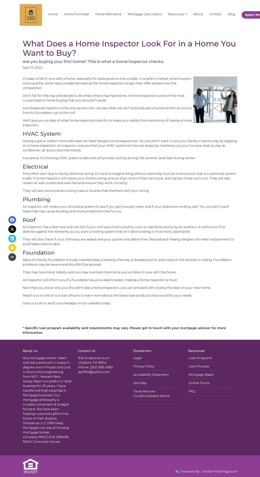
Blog (231, 14)
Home (53, 14)
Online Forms (199, 383)
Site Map (140, 383)
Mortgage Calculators (145, 14)
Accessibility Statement (151, 375)
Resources (176, 14)
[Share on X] (12, 229)
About (198, 14)
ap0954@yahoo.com (94, 372)
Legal (137, 358)
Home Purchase (76, 14)
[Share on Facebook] (12, 220)
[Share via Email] (12, 248)
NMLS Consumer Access (41, 442)
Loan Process (199, 366)
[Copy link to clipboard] (12, 257)
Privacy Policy (144, 366)
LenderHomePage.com (219, 471)
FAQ (192, 391)
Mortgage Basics (201, 375)
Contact (215, 14)
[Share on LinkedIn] (12, 238)
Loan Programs (200, 358)
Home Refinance (108, 14)
